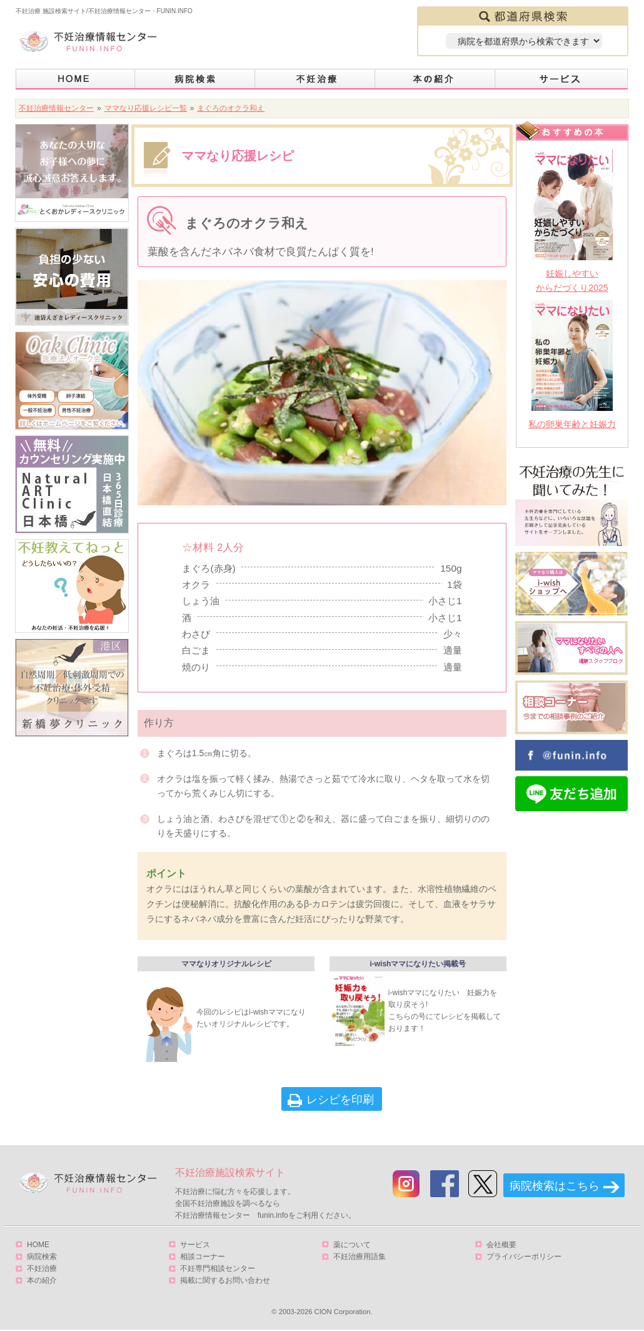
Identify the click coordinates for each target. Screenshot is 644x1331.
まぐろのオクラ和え (230, 108)
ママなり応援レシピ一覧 (145, 108)
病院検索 (195, 79)
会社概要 (501, 1244)
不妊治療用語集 (359, 1256)
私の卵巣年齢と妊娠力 (572, 424)
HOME (75, 79)
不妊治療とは (315, 79)
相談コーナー (202, 1256)
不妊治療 (42, 1268)
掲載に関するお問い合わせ (225, 1280)
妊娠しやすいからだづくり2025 (572, 280)
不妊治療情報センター (56, 108)
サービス (561, 79)
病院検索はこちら (555, 1186)
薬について (352, 1244)
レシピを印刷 (340, 1099)
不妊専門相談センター (217, 1268)
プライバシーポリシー (523, 1256)
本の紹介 (435, 79)
